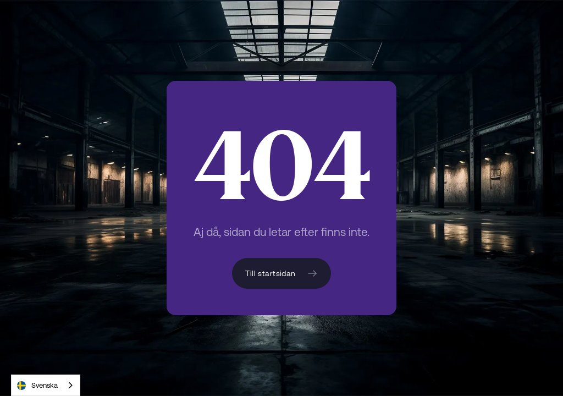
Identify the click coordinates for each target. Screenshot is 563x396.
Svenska (37, 385)
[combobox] (45, 385)
